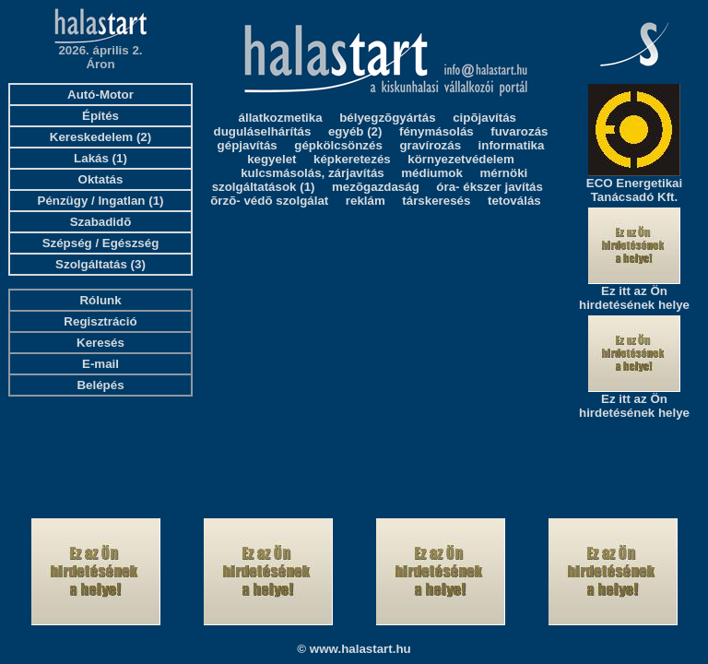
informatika (511, 145)
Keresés (100, 343)
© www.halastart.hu (353, 649)
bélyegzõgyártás (387, 118)
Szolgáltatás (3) (100, 264)
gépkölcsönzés (338, 145)
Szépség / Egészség (100, 243)
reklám (365, 201)
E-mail (100, 364)
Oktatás (101, 179)
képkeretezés (352, 159)
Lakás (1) (100, 158)
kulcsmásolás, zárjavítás (312, 173)
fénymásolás (436, 131)
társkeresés (436, 201)
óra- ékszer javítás (489, 187)
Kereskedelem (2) (100, 137)
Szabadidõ (101, 222)
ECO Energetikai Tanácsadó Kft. (634, 190)
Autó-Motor (100, 94)
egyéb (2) (355, 131)
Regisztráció (100, 321)
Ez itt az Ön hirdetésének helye (634, 298)
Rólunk (100, 300)
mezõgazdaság (375, 187)
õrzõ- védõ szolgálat (269, 201)
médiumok (432, 173)
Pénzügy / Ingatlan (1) (101, 201)
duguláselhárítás (263, 131)
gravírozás (430, 145)
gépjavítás (247, 145)
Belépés (100, 385)
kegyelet (271, 159)
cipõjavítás (484, 118)
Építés (100, 116)
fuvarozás (519, 131)
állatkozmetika (281, 118)
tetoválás (514, 201)
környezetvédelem (460, 159)
